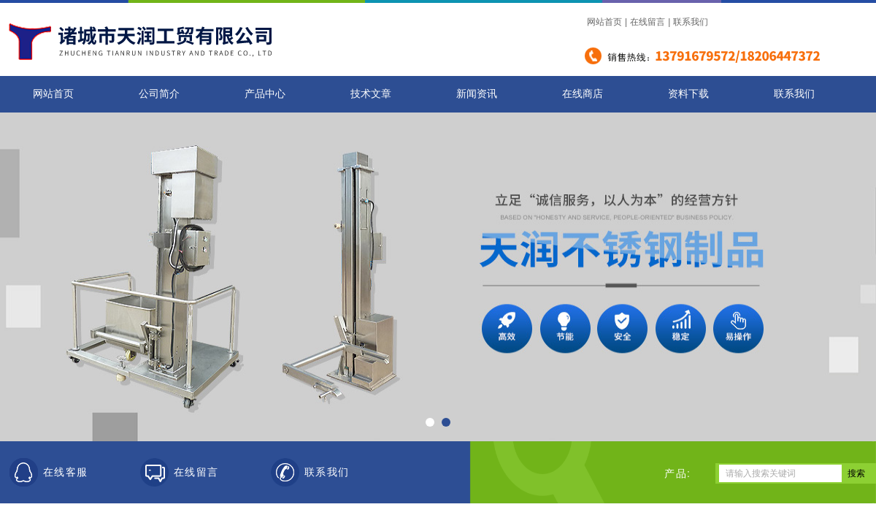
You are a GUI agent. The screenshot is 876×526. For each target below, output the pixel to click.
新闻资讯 (476, 93)
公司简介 (159, 93)
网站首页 (604, 22)
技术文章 (370, 93)
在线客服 (65, 472)
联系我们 (690, 22)
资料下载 (688, 93)
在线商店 (582, 93)
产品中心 (265, 93)
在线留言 (647, 22)
